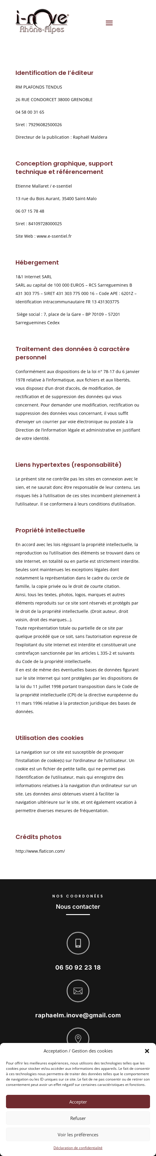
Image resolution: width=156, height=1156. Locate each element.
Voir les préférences (78, 1135)
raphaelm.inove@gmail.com (78, 1020)
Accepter (78, 1102)
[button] (147, 1051)
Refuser (78, 1118)
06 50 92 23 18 (78, 972)
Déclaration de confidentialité (78, 1147)
